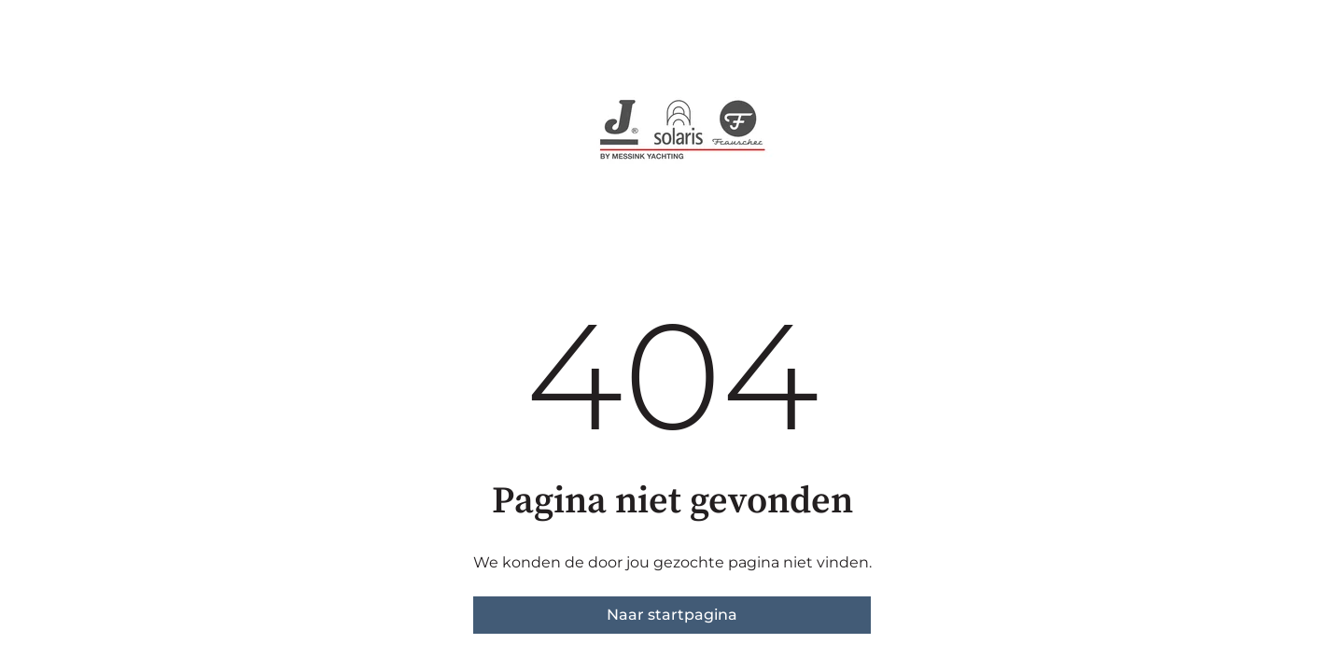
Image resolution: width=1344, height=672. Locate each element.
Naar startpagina (672, 614)
